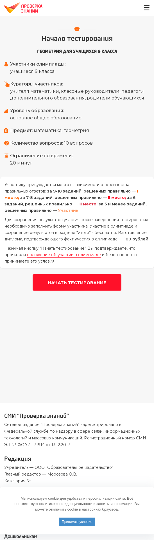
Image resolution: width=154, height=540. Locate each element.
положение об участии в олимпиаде (64, 254)
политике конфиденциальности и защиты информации (86, 504)
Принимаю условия (77, 522)
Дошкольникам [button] (20, 536)
